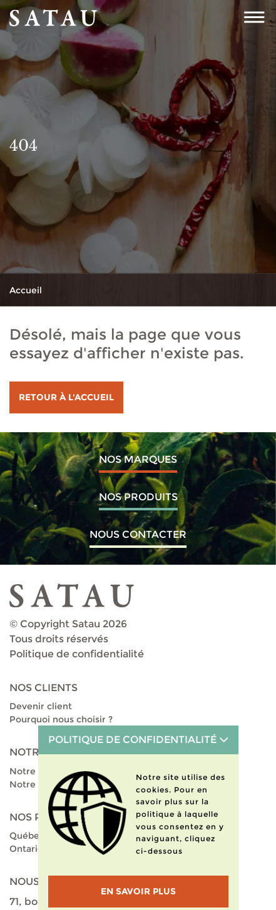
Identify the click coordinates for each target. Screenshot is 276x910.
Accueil (25, 290)
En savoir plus (138, 891)
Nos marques (138, 459)
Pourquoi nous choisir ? (61, 719)
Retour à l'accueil (66, 397)
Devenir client (40, 706)
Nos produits (138, 497)
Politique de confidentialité (76, 654)
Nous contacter (138, 534)
